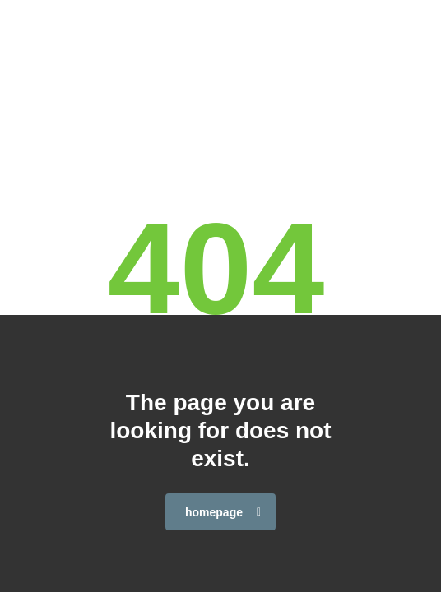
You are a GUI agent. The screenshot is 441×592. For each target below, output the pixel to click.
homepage (223, 512)
